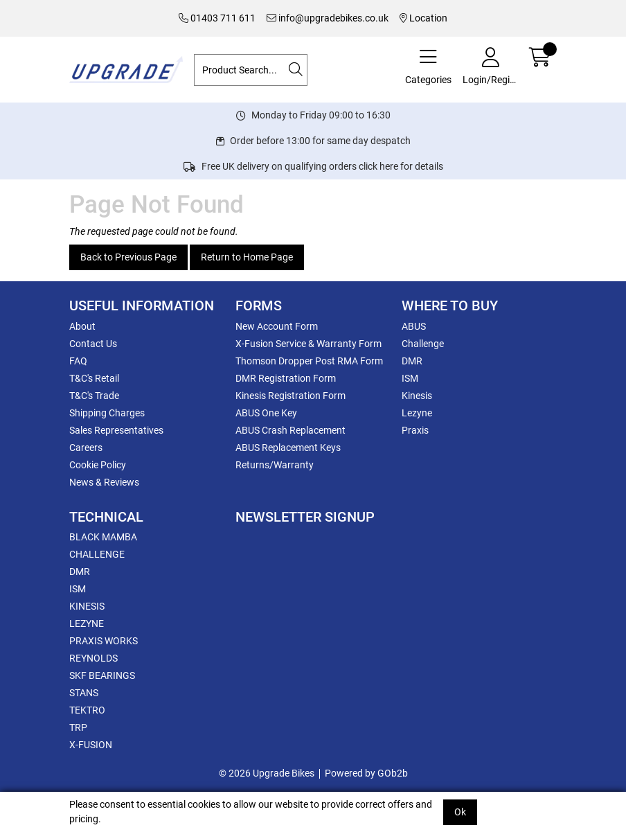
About (82, 326)
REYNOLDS (93, 658)
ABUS (414, 326)
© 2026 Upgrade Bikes (266, 773)
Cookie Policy (97, 464)
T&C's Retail (94, 378)
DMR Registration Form (285, 378)
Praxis (415, 430)
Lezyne (417, 412)
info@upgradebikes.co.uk (327, 18)
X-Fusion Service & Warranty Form (308, 343)
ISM (410, 378)
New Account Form (276, 326)
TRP (78, 727)
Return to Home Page (247, 257)
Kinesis (417, 395)
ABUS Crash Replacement (290, 430)
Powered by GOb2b (366, 773)
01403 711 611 (217, 18)
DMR (412, 360)
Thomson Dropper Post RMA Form (309, 360)
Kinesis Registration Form (290, 395)
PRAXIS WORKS (103, 640)
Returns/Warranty (274, 464)
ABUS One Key (266, 412)
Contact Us (93, 343)
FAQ (78, 360)
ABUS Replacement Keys (288, 447)
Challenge (423, 343)
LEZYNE (86, 623)
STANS (83, 692)
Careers (85, 447)
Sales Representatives (116, 430)
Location (423, 18)
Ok (460, 811)
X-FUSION (90, 744)
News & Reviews (104, 482)
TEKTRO (87, 710)
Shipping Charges (107, 412)
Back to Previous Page (128, 257)
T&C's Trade (94, 395)
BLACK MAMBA (103, 536)
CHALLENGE (97, 554)
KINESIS (87, 606)
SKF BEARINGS (102, 675)
